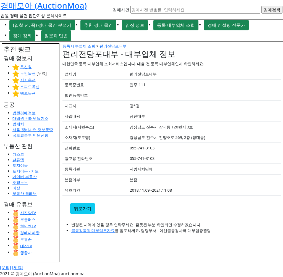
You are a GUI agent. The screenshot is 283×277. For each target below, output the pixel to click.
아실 (16, 188)
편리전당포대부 (113, 46)
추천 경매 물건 (98, 25)
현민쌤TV (28, 225)
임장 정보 (134, 25)
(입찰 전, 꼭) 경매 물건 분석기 (42, 25)
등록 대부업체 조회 (176, 25)
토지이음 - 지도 (25, 171)
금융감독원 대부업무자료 (93, 230)
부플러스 (28, 219)
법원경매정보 (24, 112)
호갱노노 (20, 182)
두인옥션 (28, 73)
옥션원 (26, 66)
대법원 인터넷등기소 (30, 118)
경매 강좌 (22, 36)
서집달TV (28, 212)
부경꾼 (26, 239)
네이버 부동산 (24, 176)
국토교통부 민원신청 (30, 135)
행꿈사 (26, 252)
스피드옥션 (30, 86)
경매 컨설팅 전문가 (226, 25)
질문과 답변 (56, 36)
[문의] (5, 267)
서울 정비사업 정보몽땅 (32, 129)
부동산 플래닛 (24, 193)
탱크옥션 (28, 93)
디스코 (18, 154)
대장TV (26, 245)
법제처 (18, 123)
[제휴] (17, 267)
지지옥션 (28, 79)
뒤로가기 (82, 208)
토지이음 (20, 165)
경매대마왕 (30, 232)
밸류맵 (18, 159)
